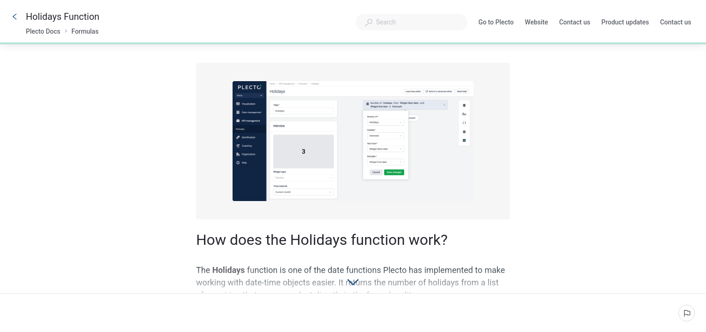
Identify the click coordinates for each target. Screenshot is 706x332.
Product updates (625, 23)
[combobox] (411, 22)
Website (536, 23)
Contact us (575, 23)
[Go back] (14, 16)
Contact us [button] (675, 22)
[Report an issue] (686, 313)
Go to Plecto (496, 23)
